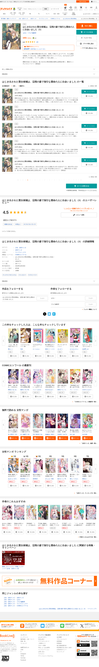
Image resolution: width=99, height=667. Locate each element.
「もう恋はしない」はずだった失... (37, 387)
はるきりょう (41, 389)
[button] (13, 356)
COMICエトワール (20, 254)
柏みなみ (30, 389)
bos (71, 434)
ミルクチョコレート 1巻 (25, 345)
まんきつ (60, 349)
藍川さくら (61, 479)
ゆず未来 (84, 434)
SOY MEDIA (36, 434)
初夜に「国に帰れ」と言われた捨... (12, 387)
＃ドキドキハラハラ (30, 224)
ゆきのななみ (49, 389)
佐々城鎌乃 (23, 434)
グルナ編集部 (32, 33)
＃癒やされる (8, 224)
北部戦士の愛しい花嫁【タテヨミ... (25, 431)
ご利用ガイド (95, 13)
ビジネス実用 (64, 13)
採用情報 (59, 641)
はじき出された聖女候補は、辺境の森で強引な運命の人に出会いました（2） (40, 110)
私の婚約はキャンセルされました (50, 346)
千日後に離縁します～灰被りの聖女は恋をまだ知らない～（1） (43, 526)
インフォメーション (43, 649)
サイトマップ (60, 651)
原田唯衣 (35, 479)
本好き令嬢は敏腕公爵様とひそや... (25, 476)
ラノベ (48, 13)
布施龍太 (47, 434)
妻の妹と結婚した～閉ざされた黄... (74, 431)
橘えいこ (10, 349)
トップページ (24, 637)
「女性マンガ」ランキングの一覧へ (86, 493)
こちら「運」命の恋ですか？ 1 (12, 345)
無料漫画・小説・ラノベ (27, 639)
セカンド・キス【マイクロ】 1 (87, 345)
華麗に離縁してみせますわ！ (12, 475)
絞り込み (20, 9)
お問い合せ (41, 651)
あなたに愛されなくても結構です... (12, 431)
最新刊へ (22, 86)
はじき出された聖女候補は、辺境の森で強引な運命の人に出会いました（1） (40, 93)
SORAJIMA (18, 434)
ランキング (24, 643)
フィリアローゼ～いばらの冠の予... (50, 431)
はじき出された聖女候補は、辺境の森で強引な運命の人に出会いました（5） (40, 161)
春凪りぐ (47, 349)
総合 (4, 13)
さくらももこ (36, 349)
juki (74, 434)
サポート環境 (42, 645)
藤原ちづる (23, 389)
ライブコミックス (20, 252)
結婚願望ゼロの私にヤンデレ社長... (87, 387)
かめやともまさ (86, 389)
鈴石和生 (22, 479)
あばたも (10, 479)
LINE (22, 649)
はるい (25, 33)
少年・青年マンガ (13, 13)
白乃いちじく (17, 479)
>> (81, 180)
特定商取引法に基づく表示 (64, 647)
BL (30, 13)
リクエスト (41, 654)
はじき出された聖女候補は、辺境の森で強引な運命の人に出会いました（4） (40, 144)
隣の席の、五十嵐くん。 (74, 475)
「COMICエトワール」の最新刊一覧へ (85, 401)
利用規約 (59, 643)
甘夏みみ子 (54, 479)
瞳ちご (72, 479)
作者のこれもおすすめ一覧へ (88, 537)
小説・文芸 (56, 13)
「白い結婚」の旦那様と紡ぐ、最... (50, 476)
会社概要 (59, 637)
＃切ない (18, 224)
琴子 (66, 479)
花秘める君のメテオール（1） (18, 524)
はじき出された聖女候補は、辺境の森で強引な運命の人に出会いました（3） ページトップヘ (68, 608)
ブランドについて (62, 639)
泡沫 (21, 349)
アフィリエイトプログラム (45, 656)
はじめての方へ (87, 13)
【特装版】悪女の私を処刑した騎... (50, 387)
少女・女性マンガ (22, 13)
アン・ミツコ (73, 389)
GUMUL (60, 434)
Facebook (23, 660)
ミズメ (53, 349)
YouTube (23, 658)
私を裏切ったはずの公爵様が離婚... (25, 387)
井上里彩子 (11, 434)
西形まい (84, 479)
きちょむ (47, 479)
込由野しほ (85, 349)
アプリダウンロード (43, 641)
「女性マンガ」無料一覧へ (89, 443)
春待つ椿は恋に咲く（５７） (62, 386)
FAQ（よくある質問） (44, 647)
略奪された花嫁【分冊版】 (37, 431)
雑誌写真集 (73, 13)
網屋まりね (11, 389)
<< (18, 180)
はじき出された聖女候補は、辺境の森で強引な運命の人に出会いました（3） (40, 127)
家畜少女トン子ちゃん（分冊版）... (74, 346)
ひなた (76, 479)
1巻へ (14, 86)
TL (39, 13)
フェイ (35, 389)
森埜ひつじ (61, 389)
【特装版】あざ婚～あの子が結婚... (74, 387)
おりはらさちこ (74, 349)
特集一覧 (23, 641)
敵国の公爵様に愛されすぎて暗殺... (62, 476)
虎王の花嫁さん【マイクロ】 (37, 475)
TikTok (22, 656)
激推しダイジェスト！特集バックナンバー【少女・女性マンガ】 (13, 567)
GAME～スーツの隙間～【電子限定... (87, 476)
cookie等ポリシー (62, 649)
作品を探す (41, 639)
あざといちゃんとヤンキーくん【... (87, 431)
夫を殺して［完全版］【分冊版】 (62, 431)
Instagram (23, 654)
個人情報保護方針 (62, 645)
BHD (52, 434)
